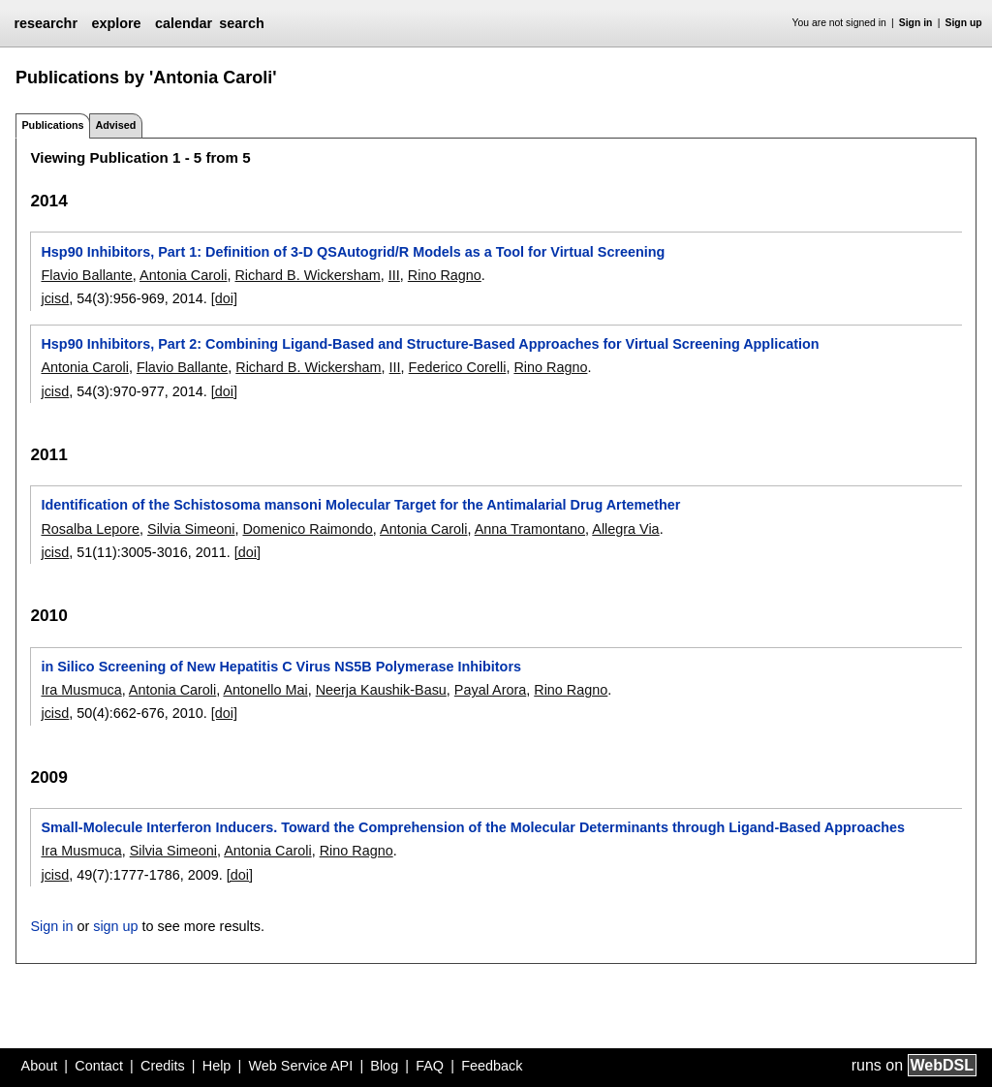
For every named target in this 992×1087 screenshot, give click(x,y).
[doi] (224, 298)
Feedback (491, 1065)
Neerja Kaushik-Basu (381, 690)
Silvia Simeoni (190, 529)
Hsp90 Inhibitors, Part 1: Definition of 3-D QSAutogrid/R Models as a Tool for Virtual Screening (353, 252)
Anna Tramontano (530, 529)
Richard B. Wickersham (307, 275)
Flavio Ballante (86, 275)
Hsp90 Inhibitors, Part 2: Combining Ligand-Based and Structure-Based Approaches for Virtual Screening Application (430, 344)
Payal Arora (490, 690)
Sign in (916, 22)
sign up (115, 926)
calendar (183, 23)
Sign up (964, 22)
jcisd (55, 298)
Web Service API (300, 1065)
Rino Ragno (444, 275)
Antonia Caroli (183, 275)
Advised (115, 125)
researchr (46, 23)
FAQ (430, 1065)
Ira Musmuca (81, 690)
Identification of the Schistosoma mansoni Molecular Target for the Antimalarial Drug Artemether (360, 504)
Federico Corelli (458, 367)
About (39, 1065)
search (241, 23)
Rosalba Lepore (90, 529)
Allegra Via (625, 529)
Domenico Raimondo (307, 529)
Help (217, 1065)
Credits (162, 1065)
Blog (384, 1065)
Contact (99, 1065)
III (394, 275)
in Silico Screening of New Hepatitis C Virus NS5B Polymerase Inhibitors (281, 666)
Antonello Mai (265, 690)
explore (115, 23)
